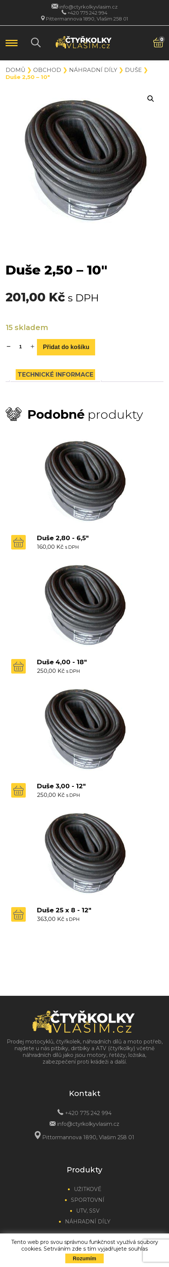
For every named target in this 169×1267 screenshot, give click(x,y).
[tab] (55, 374)
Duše (133, 69)
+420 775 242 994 (87, 13)
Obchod (47, 69)
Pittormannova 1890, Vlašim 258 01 (88, 1137)
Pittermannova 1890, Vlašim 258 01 (87, 19)
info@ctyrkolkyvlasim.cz (88, 7)
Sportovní (87, 1200)
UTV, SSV (88, 1210)
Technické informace (55, 374)
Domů (15, 69)
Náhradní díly (93, 69)
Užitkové (87, 1189)
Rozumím (84, 1258)
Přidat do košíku (66, 347)
